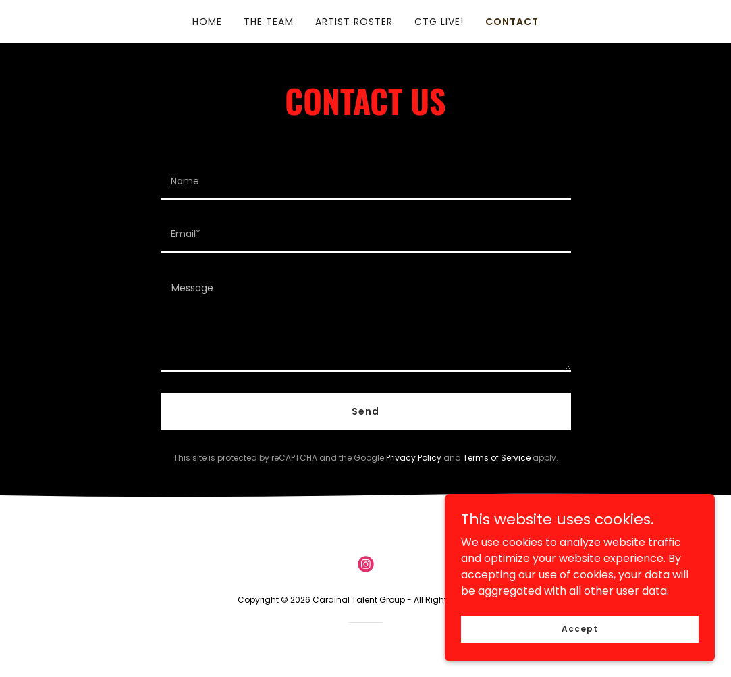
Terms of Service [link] (497, 457)
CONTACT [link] (512, 21)
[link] (365, 564)
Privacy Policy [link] (413, 457)
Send (365, 411)
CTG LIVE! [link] (439, 21)
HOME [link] (207, 21)
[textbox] (366, 182)
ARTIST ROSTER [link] (354, 21)
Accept (579, 628)
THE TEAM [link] (269, 21)
